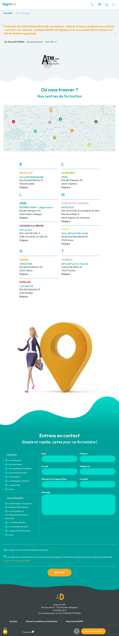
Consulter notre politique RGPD (17, 561)
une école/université (18, 472)
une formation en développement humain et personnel (17, 514)
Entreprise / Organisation (54, 479)
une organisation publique (20, 468)
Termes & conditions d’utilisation (42, 621)
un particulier (14, 485)
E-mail (45, 466)
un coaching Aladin (17, 522)
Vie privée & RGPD (74, 621)
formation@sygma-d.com (49, 613)
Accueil (8, 13)
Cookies (13, 621)
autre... (12, 489)
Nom (44, 453)
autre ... (12, 535)
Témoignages (23, 13)
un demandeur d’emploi (19, 481)
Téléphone (85, 466)
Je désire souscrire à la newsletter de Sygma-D (27, 550)
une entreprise (15, 460)
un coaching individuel (18, 526)
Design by (28, 632)
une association (15, 464)
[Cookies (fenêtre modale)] (5, 631)
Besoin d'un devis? (93, 631)
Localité (84, 479)
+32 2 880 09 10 (59, 610)
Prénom (83, 453)
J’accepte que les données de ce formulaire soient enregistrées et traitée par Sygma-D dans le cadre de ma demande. (60, 557)
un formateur (14, 477)
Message (46, 492)
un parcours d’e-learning (19, 530)
